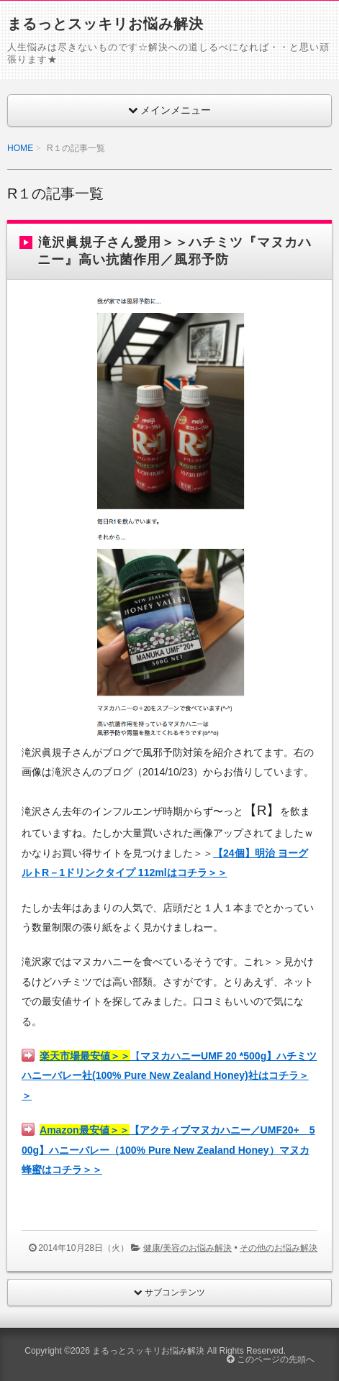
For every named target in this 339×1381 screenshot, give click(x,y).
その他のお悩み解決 (278, 1248)
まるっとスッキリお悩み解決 (105, 24)
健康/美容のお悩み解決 (187, 1248)
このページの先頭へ (270, 1359)
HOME (20, 148)
